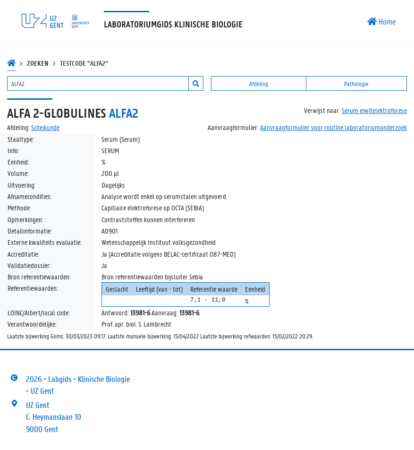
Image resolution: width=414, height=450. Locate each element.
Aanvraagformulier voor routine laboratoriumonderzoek (333, 127)
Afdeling (258, 83)
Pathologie (356, 83)
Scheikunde (45, 127)
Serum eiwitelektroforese (374, 110)
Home (381, 21)
